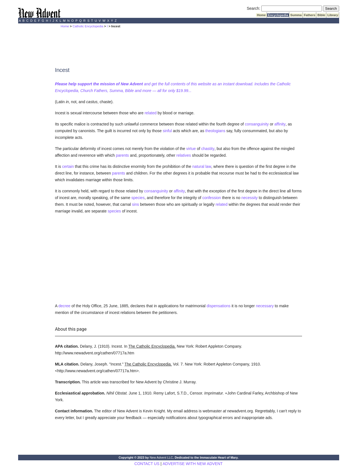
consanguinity (257, 124)
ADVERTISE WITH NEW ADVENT (193, 463)
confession (211, 197)
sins (135, 204)
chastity (207, 148)
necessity (250, 197)
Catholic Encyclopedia (88, 26)
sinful (167, 131)
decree (64, 306)
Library (333, 15)
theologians (215, 131)
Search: (253, 8)
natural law (201, 166)
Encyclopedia (278, 15)
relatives (183, 155)
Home (261, 15)
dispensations (219, 306)
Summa (296, 15)
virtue (191, 148)
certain (68, 166)
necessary (265, 306)
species (137, 197)
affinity (280, 124)
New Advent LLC (161, 457)
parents (122, 155)
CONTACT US (147, 463)
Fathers (309, 15)
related (150, 113)
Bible (321, 15)
